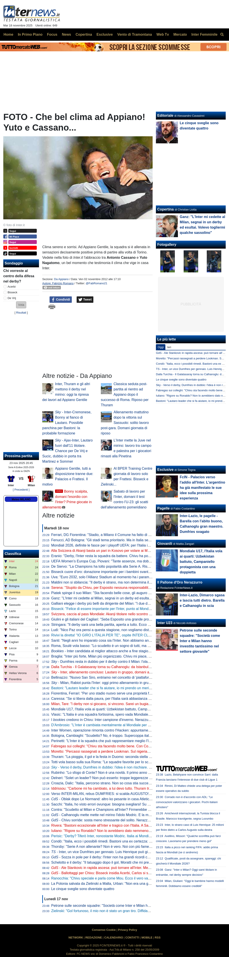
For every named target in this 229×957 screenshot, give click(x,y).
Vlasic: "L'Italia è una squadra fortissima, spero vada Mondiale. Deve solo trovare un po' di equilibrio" (129, 714)
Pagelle (163, 508)
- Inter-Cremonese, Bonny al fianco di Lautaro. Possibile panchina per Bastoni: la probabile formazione (66, 422)
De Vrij (12, 298)
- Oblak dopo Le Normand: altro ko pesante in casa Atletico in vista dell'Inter (114, 799)
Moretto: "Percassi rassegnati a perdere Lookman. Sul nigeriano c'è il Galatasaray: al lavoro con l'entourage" (136, 751)
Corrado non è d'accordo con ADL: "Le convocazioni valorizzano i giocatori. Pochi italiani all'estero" (187, 802)
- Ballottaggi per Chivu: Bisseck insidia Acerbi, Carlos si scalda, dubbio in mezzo (117, 873)
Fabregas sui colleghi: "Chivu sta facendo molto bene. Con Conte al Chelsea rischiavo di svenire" (127, 746)
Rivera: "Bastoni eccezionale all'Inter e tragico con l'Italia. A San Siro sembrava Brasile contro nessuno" (131, 825)
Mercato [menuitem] (180, 34)
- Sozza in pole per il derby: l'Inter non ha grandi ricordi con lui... (105, 857)
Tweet (85, 300)
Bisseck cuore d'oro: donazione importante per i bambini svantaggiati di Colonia (113, 572)
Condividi (60, 300)
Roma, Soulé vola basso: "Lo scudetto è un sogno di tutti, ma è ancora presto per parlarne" (122, 646)
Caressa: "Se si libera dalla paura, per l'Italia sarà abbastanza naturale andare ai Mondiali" (121, 698)
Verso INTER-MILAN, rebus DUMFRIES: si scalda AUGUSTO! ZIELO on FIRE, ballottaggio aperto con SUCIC (137, 794)
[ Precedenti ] (21, 489)
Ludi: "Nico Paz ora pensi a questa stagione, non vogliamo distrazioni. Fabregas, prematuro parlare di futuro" (136, 630)
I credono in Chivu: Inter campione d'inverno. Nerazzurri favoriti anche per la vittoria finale (127, 720)
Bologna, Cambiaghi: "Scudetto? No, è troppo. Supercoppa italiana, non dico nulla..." (117, 735)
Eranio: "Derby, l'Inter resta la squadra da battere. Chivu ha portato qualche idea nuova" (119, 556)
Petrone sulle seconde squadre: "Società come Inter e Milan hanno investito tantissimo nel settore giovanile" (135, 905)
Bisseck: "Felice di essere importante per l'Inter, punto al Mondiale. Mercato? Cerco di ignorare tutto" (129, 609)
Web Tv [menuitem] (162, 34)
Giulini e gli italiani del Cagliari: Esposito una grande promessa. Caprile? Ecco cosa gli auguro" (130, 619)
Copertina (165, 209)
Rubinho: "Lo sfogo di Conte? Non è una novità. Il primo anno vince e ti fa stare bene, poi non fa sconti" (131, 772)
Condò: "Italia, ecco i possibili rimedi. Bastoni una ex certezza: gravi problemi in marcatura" (122, 841)
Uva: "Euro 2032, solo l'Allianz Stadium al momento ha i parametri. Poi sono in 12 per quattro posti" (128, 577)
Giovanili (164, 543)
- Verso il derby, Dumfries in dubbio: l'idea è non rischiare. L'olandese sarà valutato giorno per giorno (132, 767)
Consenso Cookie (104, 929)
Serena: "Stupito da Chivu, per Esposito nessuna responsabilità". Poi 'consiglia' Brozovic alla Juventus (131, 587)
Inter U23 (164, 623)
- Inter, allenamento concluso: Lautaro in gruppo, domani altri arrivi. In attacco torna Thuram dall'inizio (133, 672)
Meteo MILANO (21, 499)
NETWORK (75, 937)
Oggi (161, 347)
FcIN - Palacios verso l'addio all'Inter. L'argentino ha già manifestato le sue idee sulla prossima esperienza (202, 487)
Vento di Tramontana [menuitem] (134, 34)
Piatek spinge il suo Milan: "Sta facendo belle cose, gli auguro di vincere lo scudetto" (117, 593)
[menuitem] (221, 34)
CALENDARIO (113, 937)
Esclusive (165, 469)
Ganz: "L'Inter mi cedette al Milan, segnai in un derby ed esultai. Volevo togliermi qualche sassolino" (129, 598)
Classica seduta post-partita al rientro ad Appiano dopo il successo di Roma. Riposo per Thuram (125, 394)
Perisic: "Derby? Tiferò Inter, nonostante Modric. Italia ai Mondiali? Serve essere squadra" (121, 836)
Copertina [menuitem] (84, 34)
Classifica (13, 554)
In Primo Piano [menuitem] (30, 34)
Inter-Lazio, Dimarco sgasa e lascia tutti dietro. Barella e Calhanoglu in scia (202, 600)
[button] (21, 304)
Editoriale (165, 115)
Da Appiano (61, 279)
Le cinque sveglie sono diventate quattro (82, 889)
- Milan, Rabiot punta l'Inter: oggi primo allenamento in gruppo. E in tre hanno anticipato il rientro (129, 683)
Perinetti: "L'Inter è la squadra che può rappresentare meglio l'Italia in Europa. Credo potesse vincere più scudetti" (140, 741)
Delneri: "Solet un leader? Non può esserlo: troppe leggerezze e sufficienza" (110, 778)
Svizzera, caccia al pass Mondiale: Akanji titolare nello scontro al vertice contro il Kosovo (120, 614)
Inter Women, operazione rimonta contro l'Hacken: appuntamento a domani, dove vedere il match (127, 730)
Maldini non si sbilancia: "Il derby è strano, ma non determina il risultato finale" (112, 582)
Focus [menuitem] (52, 34)
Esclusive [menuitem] (104, 34)
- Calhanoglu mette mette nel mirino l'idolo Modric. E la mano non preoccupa (115, 815)
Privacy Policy (127, 929)
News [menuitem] (66, 34)
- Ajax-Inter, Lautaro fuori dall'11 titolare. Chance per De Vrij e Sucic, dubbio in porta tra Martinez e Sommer (67, 450)
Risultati (21, 312)
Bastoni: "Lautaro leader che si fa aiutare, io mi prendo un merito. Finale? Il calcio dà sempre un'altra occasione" (138, 688)
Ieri (169, 347)
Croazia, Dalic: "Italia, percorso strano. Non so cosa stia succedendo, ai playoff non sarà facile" (125, 783)
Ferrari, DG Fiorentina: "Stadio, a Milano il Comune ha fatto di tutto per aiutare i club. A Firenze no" (128, 535)
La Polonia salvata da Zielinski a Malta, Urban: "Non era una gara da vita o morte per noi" (121, 883)
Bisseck (12, 292)
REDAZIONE (93, 937)
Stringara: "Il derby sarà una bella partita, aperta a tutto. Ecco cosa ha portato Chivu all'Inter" (123, 624)
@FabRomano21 (96, 283)
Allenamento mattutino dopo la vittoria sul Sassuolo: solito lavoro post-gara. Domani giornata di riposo (125, 422)
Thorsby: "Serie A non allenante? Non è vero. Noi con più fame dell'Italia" (108, 846)
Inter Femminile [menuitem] (204, 34)
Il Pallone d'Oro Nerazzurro (179, 582)
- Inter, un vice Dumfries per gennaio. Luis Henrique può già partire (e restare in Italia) (120, 852)
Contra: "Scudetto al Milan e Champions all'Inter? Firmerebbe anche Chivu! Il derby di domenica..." (128, 809)
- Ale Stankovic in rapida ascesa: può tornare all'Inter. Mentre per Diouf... (111, 868)
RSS (158, 937)
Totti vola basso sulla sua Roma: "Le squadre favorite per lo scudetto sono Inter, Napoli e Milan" (125, 762)
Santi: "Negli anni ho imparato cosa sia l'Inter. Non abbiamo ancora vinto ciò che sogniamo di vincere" (130, 640)
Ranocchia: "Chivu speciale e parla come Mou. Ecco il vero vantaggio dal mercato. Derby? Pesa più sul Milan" (137, 878)
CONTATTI (132, 937)
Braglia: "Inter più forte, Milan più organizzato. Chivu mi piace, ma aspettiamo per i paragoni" (123, 656)
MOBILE (146, 937)
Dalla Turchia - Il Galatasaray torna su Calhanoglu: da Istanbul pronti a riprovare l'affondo (120, 667)
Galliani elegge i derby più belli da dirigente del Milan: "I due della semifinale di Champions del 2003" (129, 603)
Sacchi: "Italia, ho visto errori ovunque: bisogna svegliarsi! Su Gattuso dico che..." (114, 804)
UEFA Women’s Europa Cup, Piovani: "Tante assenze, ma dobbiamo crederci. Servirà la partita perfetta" (132, 561)
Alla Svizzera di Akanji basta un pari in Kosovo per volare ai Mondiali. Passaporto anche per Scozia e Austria (135, 550)
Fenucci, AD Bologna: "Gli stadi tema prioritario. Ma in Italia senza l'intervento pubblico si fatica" (125, 540)
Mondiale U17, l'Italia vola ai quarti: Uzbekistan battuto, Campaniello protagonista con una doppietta (129, 709)
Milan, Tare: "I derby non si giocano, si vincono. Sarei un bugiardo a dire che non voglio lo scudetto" (128, 704)
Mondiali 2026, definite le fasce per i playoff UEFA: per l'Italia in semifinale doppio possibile (128, 545)
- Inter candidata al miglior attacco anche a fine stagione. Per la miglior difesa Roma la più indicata (134, 651)
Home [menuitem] (8, 34)
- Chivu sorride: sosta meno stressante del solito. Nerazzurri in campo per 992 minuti (121, 820)
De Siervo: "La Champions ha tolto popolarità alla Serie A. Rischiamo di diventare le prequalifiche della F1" (134, 566)
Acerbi (12, 286)
